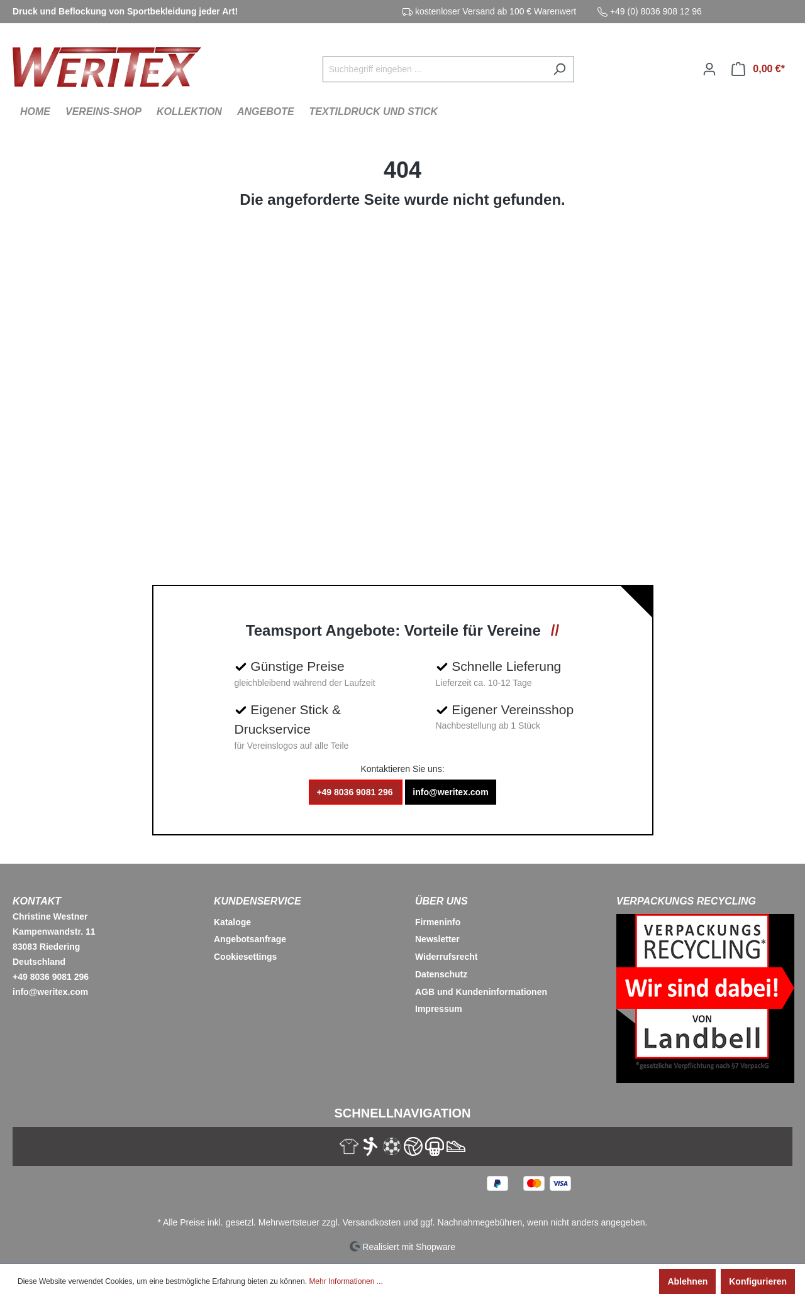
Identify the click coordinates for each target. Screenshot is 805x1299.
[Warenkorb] (758, 69)
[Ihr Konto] (709, 69)
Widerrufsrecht (446, 957)
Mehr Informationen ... (345, 1281)
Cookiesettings (245, 957)
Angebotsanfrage (250, 939)
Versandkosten (372, 1222)
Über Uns (441, 901)
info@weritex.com (450, 792)
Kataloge (232, 922)
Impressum (438, 1009)
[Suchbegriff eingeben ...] (434, 69)
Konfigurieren (758, 1281)
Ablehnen (687, 1281)
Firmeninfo (437, 922)
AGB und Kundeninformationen (481, 992)
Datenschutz (441, 974)
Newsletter (437, 939)
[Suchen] (559, 69)
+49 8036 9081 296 (355, 792)
